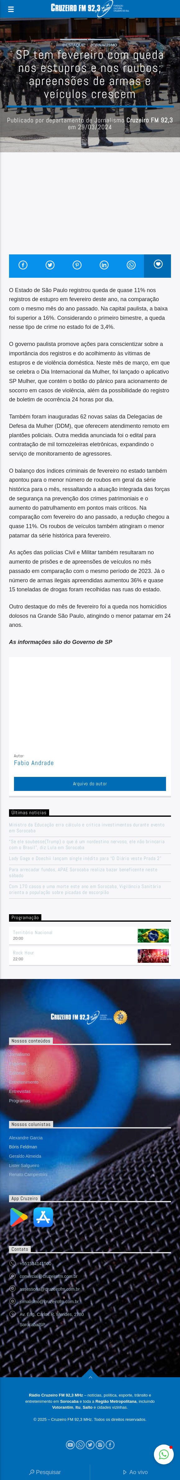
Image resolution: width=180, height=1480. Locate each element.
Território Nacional (33, 932)
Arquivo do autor (90, 783)
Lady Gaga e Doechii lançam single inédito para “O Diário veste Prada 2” (85, 858)
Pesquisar (45, 1472)
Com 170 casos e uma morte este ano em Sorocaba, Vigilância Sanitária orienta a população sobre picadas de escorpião (85, 889)
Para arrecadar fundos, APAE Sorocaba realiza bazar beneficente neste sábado (83, 872)
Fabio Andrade (34, 763)
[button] (164, 1454)
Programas (19, 1100)
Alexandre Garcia (26, 1137)
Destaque (73, 45)
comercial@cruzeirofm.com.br (48, 1276)
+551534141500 (35, 1263)
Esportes (17, 1063)
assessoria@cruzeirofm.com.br (50, 1289)
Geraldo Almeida (25, 1156)
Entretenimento (24, 1082)
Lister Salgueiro (24, 1165)
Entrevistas (19, 1091)
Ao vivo (135, 1472)
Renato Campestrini (28, 1174)
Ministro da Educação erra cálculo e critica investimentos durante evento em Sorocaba (87, 828)
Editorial (17, 1073)
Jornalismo (103, 45)
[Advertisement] (90, 207)
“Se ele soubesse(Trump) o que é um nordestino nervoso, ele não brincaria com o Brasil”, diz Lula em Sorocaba (87, 844)
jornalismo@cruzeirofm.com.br (49, 1301)
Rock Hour (23, 952)
